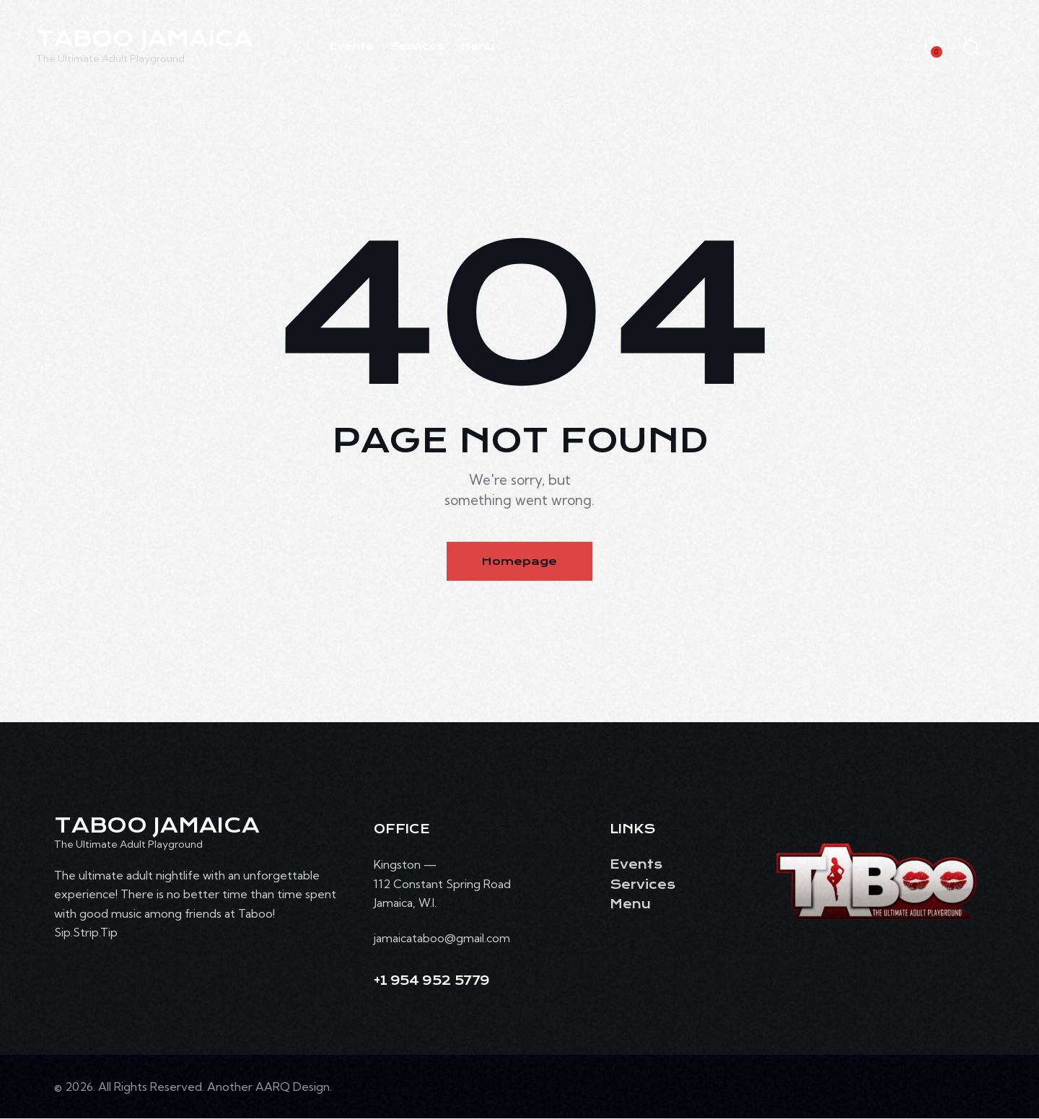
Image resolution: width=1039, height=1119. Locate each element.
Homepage (520, 561)
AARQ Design (292, 1087)
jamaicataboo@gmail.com (442, 938)
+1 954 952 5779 (432, 981)
